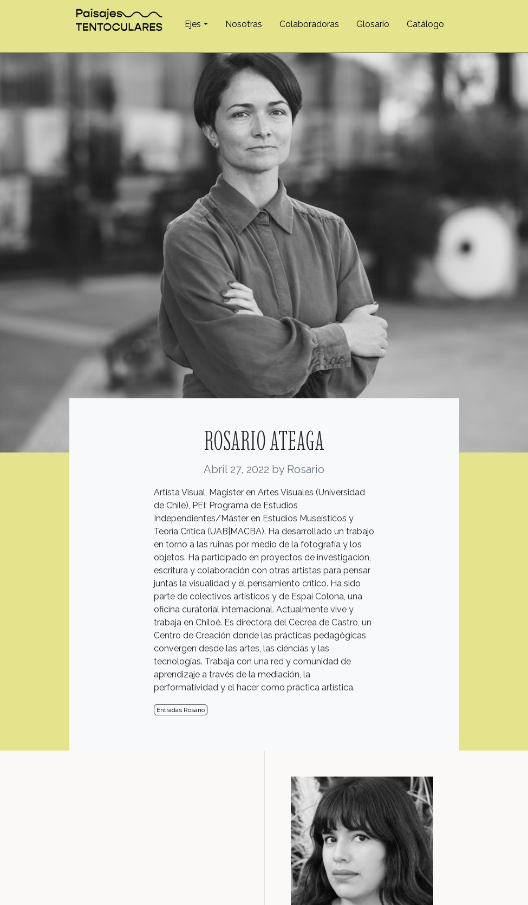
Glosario (372, 24)
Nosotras (243, 24)
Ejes (193, 24)
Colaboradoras (309, 24)
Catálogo (425, 24)
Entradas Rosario (181, 710)
